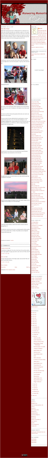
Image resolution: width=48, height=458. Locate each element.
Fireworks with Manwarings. (39, 370)
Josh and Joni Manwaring (36, 156)
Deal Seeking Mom (34, 227)
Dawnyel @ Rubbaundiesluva (36, 124)
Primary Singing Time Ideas (36, 254)
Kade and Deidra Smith (35, 164)
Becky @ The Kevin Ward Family (37, 111)
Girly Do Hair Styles (35, 239)
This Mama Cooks (34, 267)
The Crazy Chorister (35, 262)
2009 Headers (33, 442)
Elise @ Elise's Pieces (35, 129)
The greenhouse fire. (37, 365)
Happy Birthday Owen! (38, 363)
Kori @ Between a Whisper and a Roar (38, 171)
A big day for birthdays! (38, 348)
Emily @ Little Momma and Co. (37, 130)
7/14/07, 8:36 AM (5, 262)
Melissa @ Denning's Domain (36, 180)
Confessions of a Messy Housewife (37, 122)
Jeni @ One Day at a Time (36, 142)
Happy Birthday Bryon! (38, 379)
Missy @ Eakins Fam (35, 185)
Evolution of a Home (35, 233)
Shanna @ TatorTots (35, 200)
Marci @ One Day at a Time (36, 179)
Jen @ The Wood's (34, 140)
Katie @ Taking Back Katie (36, 168)
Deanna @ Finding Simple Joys (37, 126)
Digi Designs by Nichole (35, 228)
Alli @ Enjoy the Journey (36, 103)
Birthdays (33, 403)
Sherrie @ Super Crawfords (36, 203)
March (35, 389)
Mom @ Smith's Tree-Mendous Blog (38, 187)
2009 (33, 321)
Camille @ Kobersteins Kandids (37, 118)
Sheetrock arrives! (37, 352)
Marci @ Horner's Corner (36, 177)
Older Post (28, 267)
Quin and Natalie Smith (35, 195)
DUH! (35, 355)
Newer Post (3, 267)
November (36, 328)
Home (16, 267)
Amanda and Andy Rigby (36, 106)
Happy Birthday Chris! (38, 378)
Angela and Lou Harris (35, 109)
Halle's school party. (37, 357)
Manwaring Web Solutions (36, 246)
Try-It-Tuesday (34, 424)
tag (32, 422)
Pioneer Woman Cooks (35, 252)
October (35, 330)
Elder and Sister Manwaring (36, 127)
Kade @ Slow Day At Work (36, 163)
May (34, 385)
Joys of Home (33, 243)
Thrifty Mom (33, 268)
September (36, 332)
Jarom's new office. (37, 337)
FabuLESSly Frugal (35, 235)
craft (32, 406)
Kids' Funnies (33, 409)
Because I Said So (34, 223)
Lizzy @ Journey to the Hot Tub (37, 174)
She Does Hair (34, 259)
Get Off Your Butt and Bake (36, 238)
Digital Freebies (34, 230)
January (35, 393)
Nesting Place (33, 247)
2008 (33, 323)
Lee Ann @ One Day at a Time (37, 172)
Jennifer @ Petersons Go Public (37, 148)
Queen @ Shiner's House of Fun (37, 193)
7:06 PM (11, 240)
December (35, 327)
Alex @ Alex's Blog (35, 101)
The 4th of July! (5, 28)
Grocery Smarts (34, 241)
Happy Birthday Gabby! (38, 354)
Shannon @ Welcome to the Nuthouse (38, 201)
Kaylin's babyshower (37, 339)
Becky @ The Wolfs (35, 113)
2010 (33, 319)
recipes (32, 417)
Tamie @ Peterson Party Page (36, 208)
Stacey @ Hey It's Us (35, 204)
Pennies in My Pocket (35, 251)
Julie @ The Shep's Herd (35, 158)
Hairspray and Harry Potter (39, 341)
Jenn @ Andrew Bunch (35, 143)
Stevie (32, 206)
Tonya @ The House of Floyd (36, 209)
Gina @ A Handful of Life (36, 135)
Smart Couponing (34, 260)
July (34, 336)
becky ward (3, 256)
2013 (33, 314)
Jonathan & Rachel (4, 248)
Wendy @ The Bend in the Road (37, 214)
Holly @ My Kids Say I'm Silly (37, 137)
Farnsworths (33, 134)
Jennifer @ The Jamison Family (37, 151)
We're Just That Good (35, 272)
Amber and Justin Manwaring (36, 108)
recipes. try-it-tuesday (35, 419)
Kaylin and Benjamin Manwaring (37, 169)
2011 (33, 318)
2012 (33, 316)
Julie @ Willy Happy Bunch (36, 159)
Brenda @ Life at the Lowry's (36, 116)
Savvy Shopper (34, 256)
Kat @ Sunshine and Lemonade (37, 166)
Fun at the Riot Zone (37, 372)
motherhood (33, 413)
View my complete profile (37, 47)
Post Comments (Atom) (10, 269)
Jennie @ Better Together (36, 147)
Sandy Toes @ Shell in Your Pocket (37, 198)
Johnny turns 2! (36, 361)
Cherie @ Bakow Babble (36, 119)
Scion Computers (34, 257)
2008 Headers (33, 440)
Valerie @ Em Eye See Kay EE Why (38, 212)
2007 (33, 325)
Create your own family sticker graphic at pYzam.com (24, 451)
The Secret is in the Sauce (36, 265)
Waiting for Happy (34, 270)
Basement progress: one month (39, 346)
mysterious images (34, 414)
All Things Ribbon (34, 222)
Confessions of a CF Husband (36, 225)
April (35, 387)
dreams (32, 408)
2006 (33, 395)
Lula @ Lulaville (34, 176)
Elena (40, 28)
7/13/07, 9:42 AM (5, 253)
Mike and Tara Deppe (35, 182)
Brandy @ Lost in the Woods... (37, 114)
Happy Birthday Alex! (38, 350)
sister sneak (33, 421)
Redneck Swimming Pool (38, 366)
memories (33, 411)
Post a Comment (4, 265)
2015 (33, 312)
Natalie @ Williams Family (36, 189)
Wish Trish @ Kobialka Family (37, 216)
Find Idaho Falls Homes (35, 236)
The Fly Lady (33, 264)
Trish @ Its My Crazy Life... (36, 211)
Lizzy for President (34, 244)
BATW (32, 401)
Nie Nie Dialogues (34, 249)
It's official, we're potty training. (39, 359)
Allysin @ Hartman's (35, 105)
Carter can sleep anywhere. (36, 405)
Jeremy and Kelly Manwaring (36, 153)
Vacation (33, 425)
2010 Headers (33, 439)
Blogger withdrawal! (37, 381)
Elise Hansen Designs (35, 231)
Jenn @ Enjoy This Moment (36, 145)
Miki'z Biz (33, 184)
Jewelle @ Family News (35, 155)
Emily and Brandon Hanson (36, 132)
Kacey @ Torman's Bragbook (36, 161)
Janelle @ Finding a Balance (36, 138)
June (34, 384)
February (35, 391)
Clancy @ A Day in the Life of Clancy (38, 121)
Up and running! (37, 374)
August (35, 334)
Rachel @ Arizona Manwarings (37, 196)
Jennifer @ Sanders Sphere (36, 150)
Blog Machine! (36, 376)
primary (32, 416)
